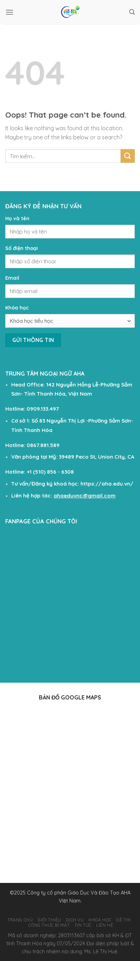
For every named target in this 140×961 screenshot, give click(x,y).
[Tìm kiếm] (132, 12)
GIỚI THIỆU (49, 919)
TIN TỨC (83, 925)
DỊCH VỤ (75, 919)
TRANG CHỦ (20, 919)
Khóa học (17, 308)
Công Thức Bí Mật (49, 925)
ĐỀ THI (123, 919)
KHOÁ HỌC (100, 919)
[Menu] (9, 12)
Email (12, 278)
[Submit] (128, 156)
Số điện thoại (21, 248)
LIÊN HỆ (104, 925)
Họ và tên (17, 218)
